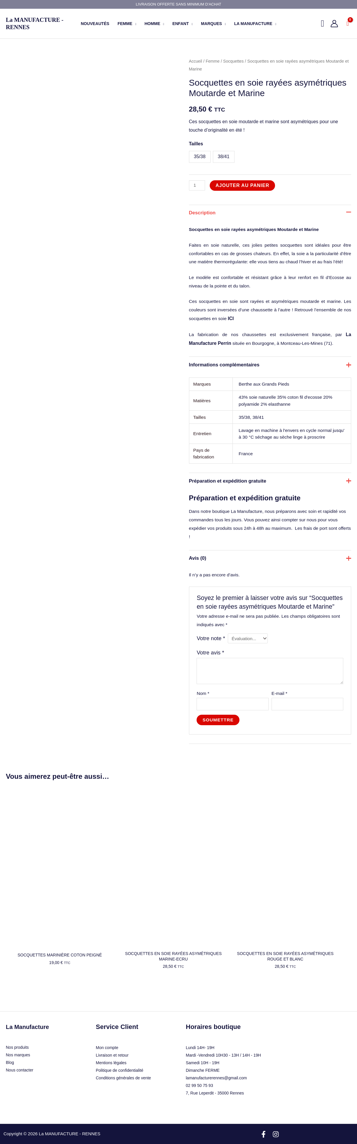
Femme (213, 61)
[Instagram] (275, 1119)
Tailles (196, 143)
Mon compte (107, 1032)
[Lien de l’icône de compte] (334, 24)
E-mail (280, 715)
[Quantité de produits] (197, 185)
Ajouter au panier (243, 185)
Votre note (211, 660)
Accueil (196, 61)
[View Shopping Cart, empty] (347, 24)
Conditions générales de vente (123, 1063)
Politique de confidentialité (120, 1055)
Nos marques (18, 1040)
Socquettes (235, 61)
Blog (10, 1048)
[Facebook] (263, 1119)
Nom (203, 715)
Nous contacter (19, 1055)
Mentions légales (111, 1048)
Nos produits (17, 1032)
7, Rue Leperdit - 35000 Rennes (215, 1078)
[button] (134, 23)
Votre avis (211, 675)
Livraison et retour (112, 1040)
